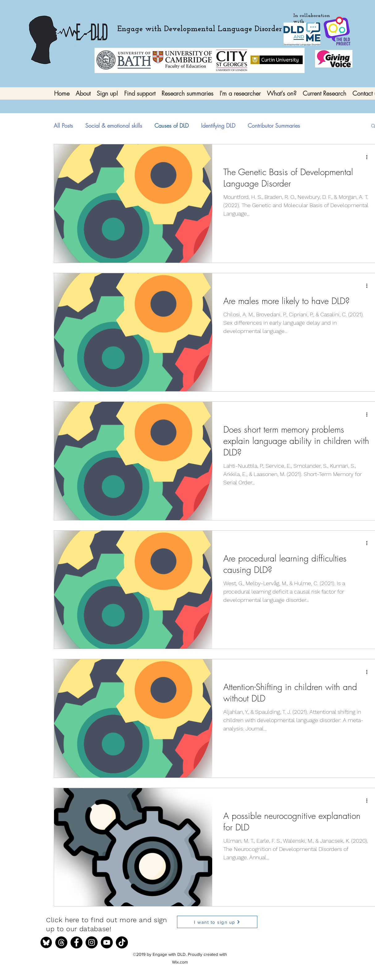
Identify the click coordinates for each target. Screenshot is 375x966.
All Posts (63, 125)
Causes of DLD (171, 125)
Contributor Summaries (274, 125)
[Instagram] (92, 942)
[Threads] (61, 942)
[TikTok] (122, 942)
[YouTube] (107, 942)
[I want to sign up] (217, 922)
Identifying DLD (218, 125)
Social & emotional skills (113, 125)
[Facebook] (76, 942)
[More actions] (369, 157)
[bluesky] (46, 942)
